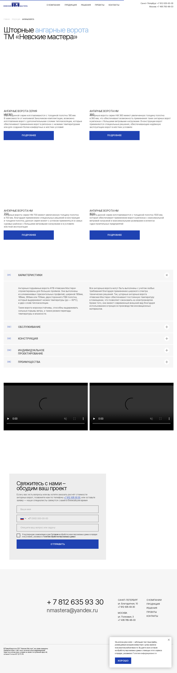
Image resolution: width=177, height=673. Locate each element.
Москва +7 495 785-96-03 (161, 6)
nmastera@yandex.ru (72, 610)
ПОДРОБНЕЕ (29, 135)
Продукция (71, 5)
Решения (86, 5)
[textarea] (58, 527)
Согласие (54, 534)
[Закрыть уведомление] (169, 640)
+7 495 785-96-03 (126, 620)
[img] (20, 601)
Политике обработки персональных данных (59, 536)
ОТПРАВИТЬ (58, 544)
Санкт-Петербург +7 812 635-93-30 (157, 3)
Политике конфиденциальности (145, 653)
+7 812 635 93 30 (72, 497)
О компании (53, 5)
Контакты (114, 5)
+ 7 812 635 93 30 (75, 601)
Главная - (7, 19)
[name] (58, 509)
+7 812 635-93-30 (126, 606)
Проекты (99, 5)
